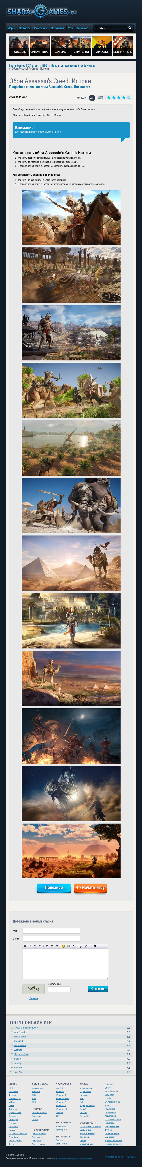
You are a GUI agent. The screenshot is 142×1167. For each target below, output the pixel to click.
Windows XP (61, 1095)
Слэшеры (13, 1119)
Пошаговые (110, 1123)
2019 (34, 1098)
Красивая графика (113, 1140)
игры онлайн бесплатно (41, 11)
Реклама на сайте (114, 1157)
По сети (83, 1112)
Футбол (108, 1130)
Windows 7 (61, 1102)
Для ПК (59, 1088)
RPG (11, 1088)
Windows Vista (62, 1098)
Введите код (54, 984)
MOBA (12, 1102)
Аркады (12, 1123)
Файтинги (13, 1109)
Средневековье (112, 1126)
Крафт (108, 1105)
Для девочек (38, 1137)
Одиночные (85, 1091)
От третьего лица (113, 1119)
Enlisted (18, 1067)
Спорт (108, 1088)
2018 (34, 1095)
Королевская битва (18, 1133)
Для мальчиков (39, 1133)
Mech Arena (20, 1045)
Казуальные (110, 1116)
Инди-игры (110, 1109)
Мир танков (20, 1036)
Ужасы (12, 1130)
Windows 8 (61, 1105)
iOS (57, 1116)
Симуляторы (15, 1098)
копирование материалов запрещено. (72, 1158)
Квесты (12, 1144)
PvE (82, 1098)
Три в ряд (84, 1137)
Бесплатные (61, 1144)
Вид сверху (110, 1137)
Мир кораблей (21, 1054)
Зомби (108, 1098)
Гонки (11, 1105)
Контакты (131, 1157)
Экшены (12, 1116)
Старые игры (38, 1088)
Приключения (15, 1112)
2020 (34, 1102)
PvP (82, 1102)
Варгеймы (13, 1137)
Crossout (18, 1041)
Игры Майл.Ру (111, 1091)
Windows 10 (61, 1109)
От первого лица (113, 1102)
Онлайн (83, 1109)
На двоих (84, 1095)
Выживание (110, 1112)
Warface (18, 1050)
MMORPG (13, 1091)
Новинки (36, 1091)
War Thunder (20, 1032)
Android (59, 1112)
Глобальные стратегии (90, 1126)
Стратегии (13, 1126)
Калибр (18, 1063)
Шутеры (12, 1095)
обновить (33, 998)
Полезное (36, 1116)
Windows (60, 1091)
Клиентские (61, 1126)
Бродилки (109, 1095)
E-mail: (16, 938)
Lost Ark (18, 1072)
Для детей (36, 1140)
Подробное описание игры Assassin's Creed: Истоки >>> (50, 86)
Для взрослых (38, 1144)
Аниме (83, 1140)
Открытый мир (87, 1144)
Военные (109, 1084)
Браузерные (61, 1130)
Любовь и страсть (113, 1144)
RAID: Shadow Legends (26, 1027)
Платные (60, 1140)
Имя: (15, 931)
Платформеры (15, 1140)
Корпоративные (87, 1105)
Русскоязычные (87, 1133)
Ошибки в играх (39, 1112)
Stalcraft (18, 1059)
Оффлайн (84, 1116)
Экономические (112, 1133)
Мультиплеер (86, 1088)
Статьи (35, 1119)
